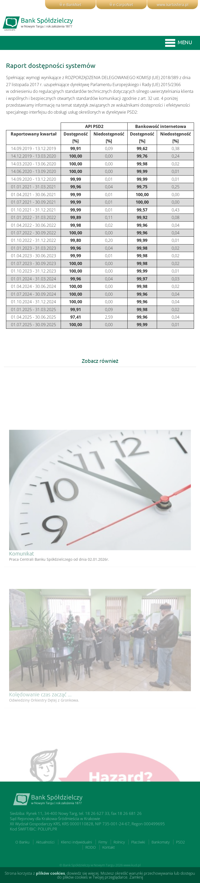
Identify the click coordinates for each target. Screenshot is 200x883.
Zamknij (136, 877)
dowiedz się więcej (82, 873)
